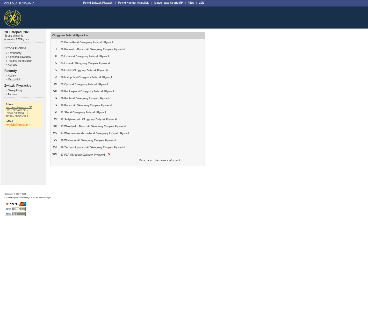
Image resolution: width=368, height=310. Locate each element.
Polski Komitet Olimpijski (133, 2)
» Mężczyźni (13, 79)
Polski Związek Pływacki (98, 2)
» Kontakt (11, 64)
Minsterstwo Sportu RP (168, 2)
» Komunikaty (13, 53)
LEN (201, 2)
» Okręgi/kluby (14, 90)
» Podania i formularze (19, 60)
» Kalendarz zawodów (18, 57)
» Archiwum (12, 94)
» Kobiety (11, 75)
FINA (191, 2)
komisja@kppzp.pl (17, 124)
